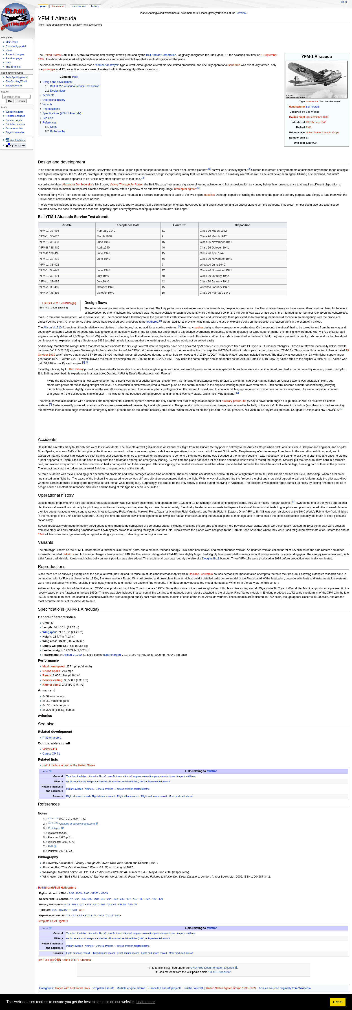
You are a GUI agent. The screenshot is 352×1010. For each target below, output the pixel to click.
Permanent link (14, 128)
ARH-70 (132, 904)
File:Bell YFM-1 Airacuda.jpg (59, 303)
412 (135, 899)
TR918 (73, 910)
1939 (325, 117)
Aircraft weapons (87, 781)
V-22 (54, 910)
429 (154, 899)
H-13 (67, 904)
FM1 (50, 846)
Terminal (241, 13)
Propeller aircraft (103, 988)
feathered (152, 321)
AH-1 (96, 904)
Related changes (15, 115)
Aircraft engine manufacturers (159, 776)
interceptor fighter (185, 189)
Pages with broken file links (72, 988)
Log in (344, 1)
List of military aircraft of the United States (68, 765)
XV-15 (109, 915)
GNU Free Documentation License (212, 967)
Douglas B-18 (210, 558)
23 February (313, 122)
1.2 (56, 818)
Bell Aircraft (312, 106)
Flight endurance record (154, 796)
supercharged (112, 654)
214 (109, 899)
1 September (269, 55)
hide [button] (75, 76)
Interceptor (312, 101)
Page (43, 6)
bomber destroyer (107, 65)
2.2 (56, 822)
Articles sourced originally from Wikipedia (285, 988)
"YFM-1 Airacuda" (219, 972)
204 (77, 899)
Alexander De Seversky (77, 184)
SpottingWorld (14, 85)
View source (79, 6)
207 (82, 904)
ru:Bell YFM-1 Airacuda (76, 960)
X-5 (81, 915)
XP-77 (95, 893)
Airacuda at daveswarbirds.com (77, 823)
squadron (234, 65)
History (95, 6)
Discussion (58, 6)
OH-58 (122, 904)
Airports (181, 776)
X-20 (87, 915)
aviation (212, 771)
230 (122, 899)
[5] (87, 362)
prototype (49, 69)
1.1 (53, 818)
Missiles (103, 781)
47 (71, 899)
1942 (308, 127)
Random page (14, 58)
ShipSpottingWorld (16, 81)
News (9, 50)
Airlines (191, 776)
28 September (314, 117)
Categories (46, 988)
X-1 (68, 915)
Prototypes (54, 828)
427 (148, 899)
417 (141, 899)
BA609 (63, 910)
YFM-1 (62, 893)
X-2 (74, 915)
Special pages (14, 120)
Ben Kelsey (76, 369)
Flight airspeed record (78, 796)
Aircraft (93, 776)
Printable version (15, 124)
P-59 (78, 893)
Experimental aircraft (158, 781)
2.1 (53, 822)
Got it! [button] (337, 1002)
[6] (50, 404)
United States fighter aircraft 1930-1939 (231, 988)
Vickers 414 (49, 749)
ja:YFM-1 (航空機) (49, 960)
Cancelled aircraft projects (164, 988)
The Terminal (13, 66)
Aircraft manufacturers (111, 776)
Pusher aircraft (193, 988)
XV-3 (101, 915)
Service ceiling (52, 680)
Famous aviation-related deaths (132, 789)
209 (89, 904)
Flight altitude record (128, 796)
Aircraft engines (132, 776)
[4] (83, 362)
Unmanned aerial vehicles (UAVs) (127, 781)
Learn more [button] (145, 1002)
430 (160, 899)
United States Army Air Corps (322, 132)
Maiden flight (297, 117)
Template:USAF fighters (53, 921)
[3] (143, 177)
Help (8, 62)
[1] (209, 168)
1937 (41, 59)
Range (46, 675)
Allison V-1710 (52, 327)
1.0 (49, 818)
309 (103, 904)
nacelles (209, 194)
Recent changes (15, 54)
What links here (14, 111)
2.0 (49, 822)
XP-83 (104, 893)
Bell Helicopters (65, 887)
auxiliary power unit (234, 401)
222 (116, 899)
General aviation (104, 789)
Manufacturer (297, 106)
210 (96, 899)
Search (5, 91)
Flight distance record (103, 796)
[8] (293, 501)
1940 (323, 122)
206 (90, 899)
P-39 (71, 893)
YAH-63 (111, 904)
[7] (342, 408)
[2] (249, 168)
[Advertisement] (119, 40)
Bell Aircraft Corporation (161, 55)
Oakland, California (201, 574)
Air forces (71, 781)
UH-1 (75, 904)
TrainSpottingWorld (16, 77)
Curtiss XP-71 (51, 753)
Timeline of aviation (76, 776)
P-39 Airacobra (51, 737)
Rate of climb (51, 684)
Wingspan (49, 632)
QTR (81, 910)
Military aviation (74, 789)
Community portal (16, 46)
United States (52, 55)
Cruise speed (51, 671)
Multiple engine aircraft (131, 988)
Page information (15, 132)
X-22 (93, 915)
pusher (198, 327)
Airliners (89, 789)
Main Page (12, 42)
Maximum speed (53, 666)
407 (128, 899)
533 (117, 915)
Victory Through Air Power (126, 184)
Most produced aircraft (181, 796)
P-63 (86, 893)
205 (83, 899)
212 (103, 899)
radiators (68, 554)
